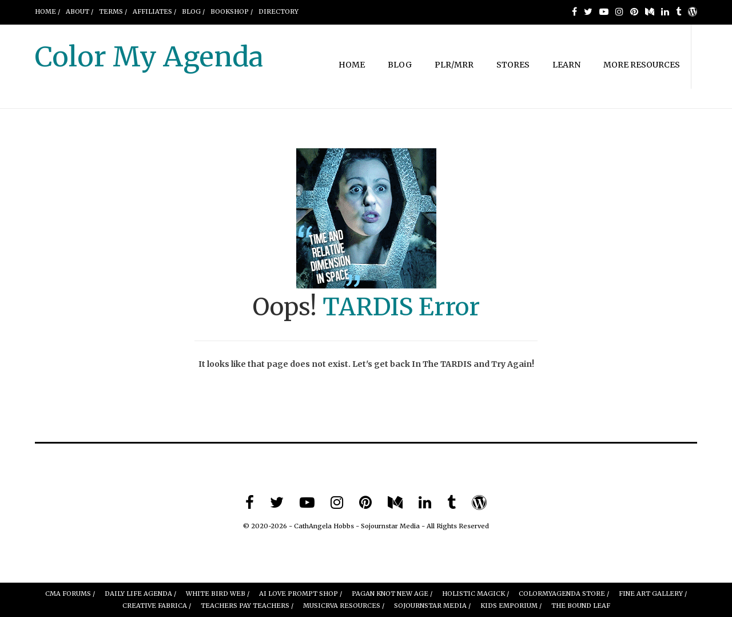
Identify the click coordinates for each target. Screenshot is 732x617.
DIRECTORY (278, 11)
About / (79, 11)
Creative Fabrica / (156, 606)
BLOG (400, 65)
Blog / (193, 11)
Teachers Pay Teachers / (247, 606)
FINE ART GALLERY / (653, 594)
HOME (352, 65)
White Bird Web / (217, 594)
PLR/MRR (454, 65)
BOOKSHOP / (231, 11)
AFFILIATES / (154, 11)
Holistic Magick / (475, 594)
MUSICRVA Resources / (343, 606)
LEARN (566, 65)
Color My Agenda (149, 56)
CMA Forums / (70, 594)
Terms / (113, 11)
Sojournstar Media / (432, 606)
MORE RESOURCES (641, 65)
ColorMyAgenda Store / (564, 594)
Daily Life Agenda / (140, 594)
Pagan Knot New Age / (392, 594)
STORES (513, 65)
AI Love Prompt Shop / (300, 594)
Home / (47, 11)
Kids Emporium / (511, 606)
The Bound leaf (580, 606)
